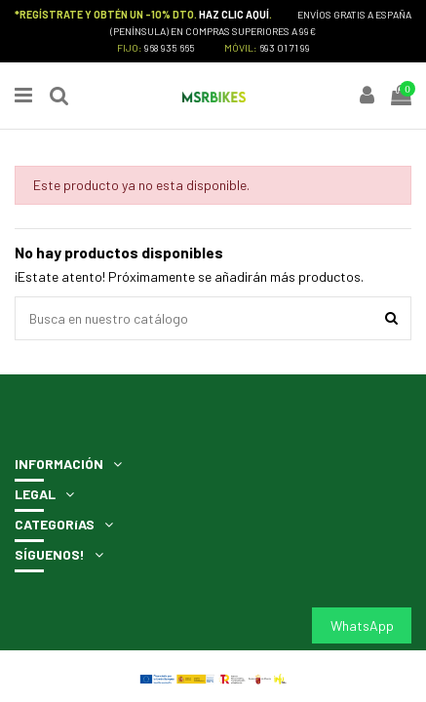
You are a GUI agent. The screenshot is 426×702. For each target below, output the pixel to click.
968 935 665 (169, 47)
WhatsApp (362, 625)
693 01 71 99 (284, 47)
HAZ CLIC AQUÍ (234, 14)
